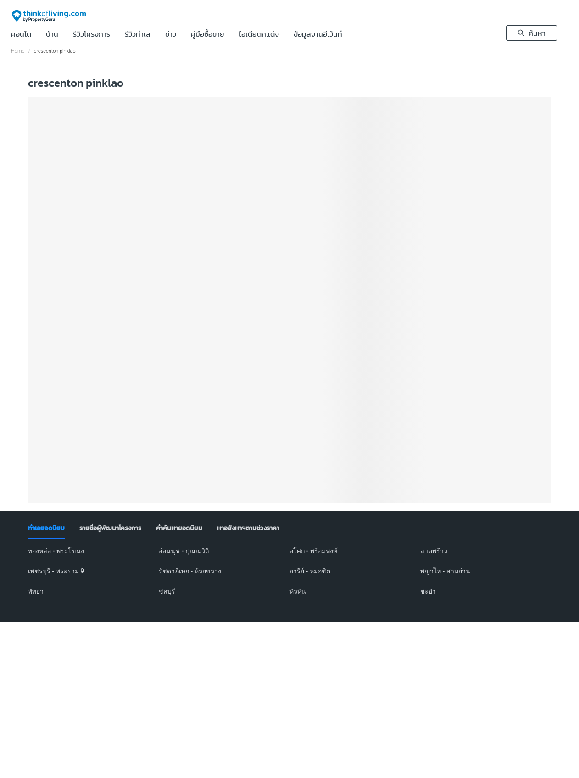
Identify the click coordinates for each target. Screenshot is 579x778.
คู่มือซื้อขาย (207, 34)
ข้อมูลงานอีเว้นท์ (318, 34)
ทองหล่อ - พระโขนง (56, 551)
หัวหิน (298, 591)
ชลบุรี (167, 591)
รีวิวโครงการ (91, 34)
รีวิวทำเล (137, 34)
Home (17, 51)
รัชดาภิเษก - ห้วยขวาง (190, 571)
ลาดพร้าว (433, 551)
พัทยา (36, 591)
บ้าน (52, 34)
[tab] (46, 528)
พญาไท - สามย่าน (445, 571)
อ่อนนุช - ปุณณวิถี (184, 551)
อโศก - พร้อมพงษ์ (313, 551)
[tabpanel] (289, 576)
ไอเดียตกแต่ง (259, 34)
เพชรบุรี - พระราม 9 (56, 571)
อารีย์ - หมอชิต (310, 571)
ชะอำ (428, 591)
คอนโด (21, 34)
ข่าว (170, 34)
